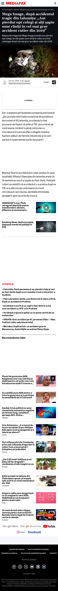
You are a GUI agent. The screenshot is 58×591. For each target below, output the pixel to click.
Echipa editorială (16, 549)
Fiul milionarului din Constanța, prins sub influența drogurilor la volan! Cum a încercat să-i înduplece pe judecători (18, 445)
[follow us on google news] (10, 526)
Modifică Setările (29, 560)
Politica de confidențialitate (33, 553)
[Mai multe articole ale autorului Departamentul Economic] (4, 82)
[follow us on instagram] (21, 532)
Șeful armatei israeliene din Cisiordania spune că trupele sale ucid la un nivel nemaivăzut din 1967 (18, 479)
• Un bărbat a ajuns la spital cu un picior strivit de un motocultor (28, 314)
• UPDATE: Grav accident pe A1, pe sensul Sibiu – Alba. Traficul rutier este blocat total (29, 321)
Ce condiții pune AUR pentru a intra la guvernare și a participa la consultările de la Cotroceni (18, 395)
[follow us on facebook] (34, 532)
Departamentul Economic (20, 83)
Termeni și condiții (9, 553)
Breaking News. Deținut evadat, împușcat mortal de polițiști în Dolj (18, 224)
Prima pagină (7, 10)
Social (16, 10)
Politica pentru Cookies (38, 549)
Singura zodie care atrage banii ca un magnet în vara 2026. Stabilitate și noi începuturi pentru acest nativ (18, 496)
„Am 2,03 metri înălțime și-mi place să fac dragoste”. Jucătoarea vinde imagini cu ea (18, 461)
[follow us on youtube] (49, 526)
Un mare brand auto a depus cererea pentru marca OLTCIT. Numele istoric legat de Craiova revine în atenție (18, 513)
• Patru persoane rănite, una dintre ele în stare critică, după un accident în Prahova (29, 300)
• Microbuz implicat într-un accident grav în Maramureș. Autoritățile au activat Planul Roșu (25, 328)
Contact (53, 553)
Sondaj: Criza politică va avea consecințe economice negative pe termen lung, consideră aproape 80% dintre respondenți (18, 411)
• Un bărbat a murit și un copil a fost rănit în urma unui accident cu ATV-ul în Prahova (26, 307)
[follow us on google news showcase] (31, 526)
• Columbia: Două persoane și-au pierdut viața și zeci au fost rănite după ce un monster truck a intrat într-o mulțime (28, 292)
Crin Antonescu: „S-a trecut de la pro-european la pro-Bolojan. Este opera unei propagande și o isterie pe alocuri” (18, 428)
